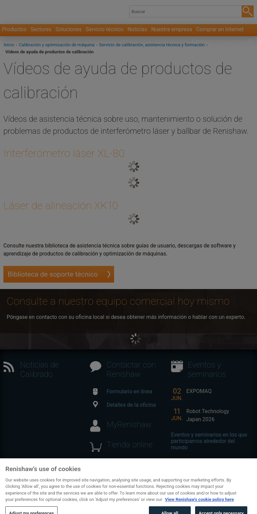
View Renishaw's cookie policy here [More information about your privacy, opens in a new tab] (199, 509)
